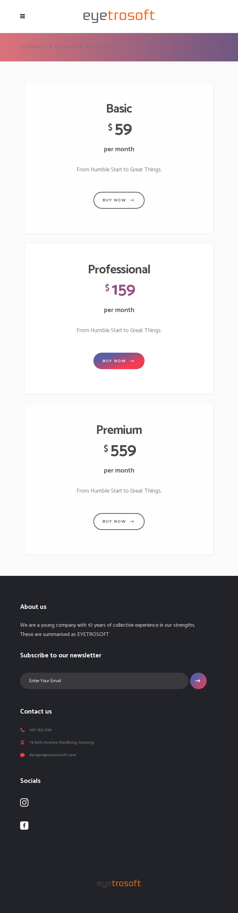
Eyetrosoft (34, 47)
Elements (66, 47)
